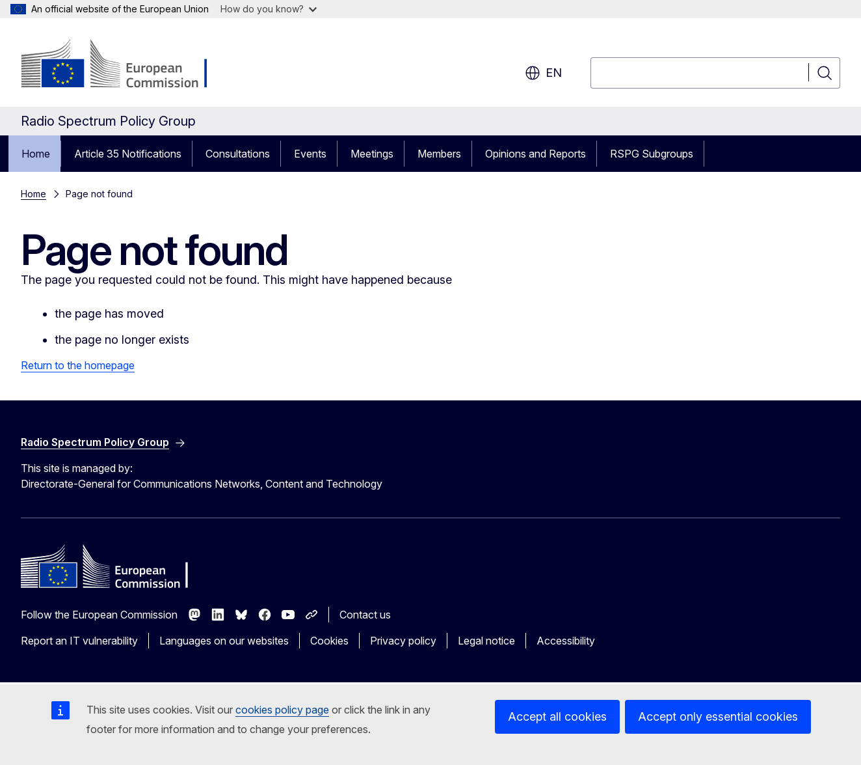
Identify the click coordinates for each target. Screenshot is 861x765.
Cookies (329, 640)
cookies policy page (282, 709)
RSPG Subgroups (651, 153)
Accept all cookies (557, 716)
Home (35, 153)
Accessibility (565, 640)
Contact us (365, 614)
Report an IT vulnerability (79, 640)
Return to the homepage (78, 365)
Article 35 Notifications (127, 153)
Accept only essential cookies (718, 716)
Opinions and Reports (535, 153)
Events (310, 153)
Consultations (237, 153)
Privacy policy (403, 640)
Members (439, 153)
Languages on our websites (224, 640)
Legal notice (486, 640)
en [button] (543, 73)
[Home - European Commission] (126, 65)
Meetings (372, 153)
